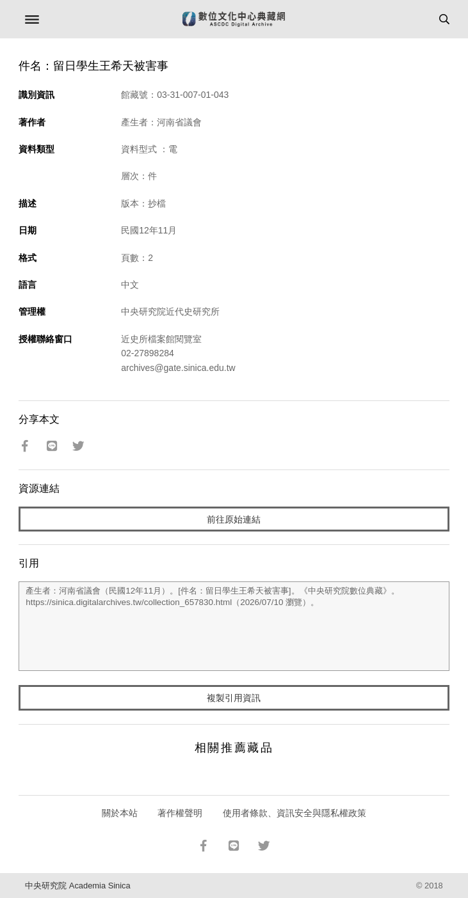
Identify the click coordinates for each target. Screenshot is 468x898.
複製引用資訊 (234, 698)
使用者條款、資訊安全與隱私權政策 (294, 813)
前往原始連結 (234, 519)
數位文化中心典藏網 (233, 19)
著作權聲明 (179, 813)
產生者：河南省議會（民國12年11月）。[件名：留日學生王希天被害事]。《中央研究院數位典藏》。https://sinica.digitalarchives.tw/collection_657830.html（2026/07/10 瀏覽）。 (234, 626)
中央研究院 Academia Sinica (77, 885)
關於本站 (120, 813)
